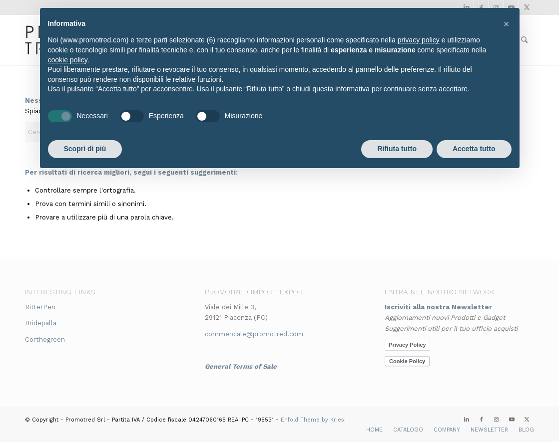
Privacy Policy (407, 345)
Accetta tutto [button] (474, 149)
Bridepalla (40, 323)
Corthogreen (45, 339)
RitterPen (40, 307)
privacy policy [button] (419, 40)
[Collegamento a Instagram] (496, 419)
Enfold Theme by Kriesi (313, 420)
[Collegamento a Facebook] (481, 419)
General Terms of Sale (241, 366)
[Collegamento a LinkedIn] (466, 419)
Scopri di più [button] (85, 149)
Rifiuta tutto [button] (397, 149)
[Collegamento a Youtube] (511, 419)
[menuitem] (374, 430)
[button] (507, 24)
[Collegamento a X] (526, 419)
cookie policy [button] (67, 60)
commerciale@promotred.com (254, 334)
